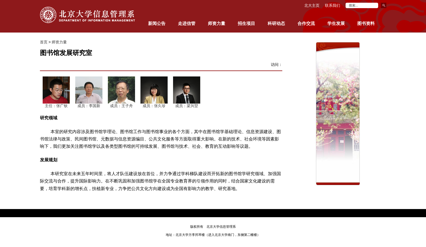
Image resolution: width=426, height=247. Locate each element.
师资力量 (59, 42)
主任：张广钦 (56, 106)
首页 (44, 42)
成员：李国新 (88, 106)
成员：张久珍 (154, 106)
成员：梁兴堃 (186, 106)
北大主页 (312, 5)
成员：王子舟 (121, 106)
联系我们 (332, 5)
